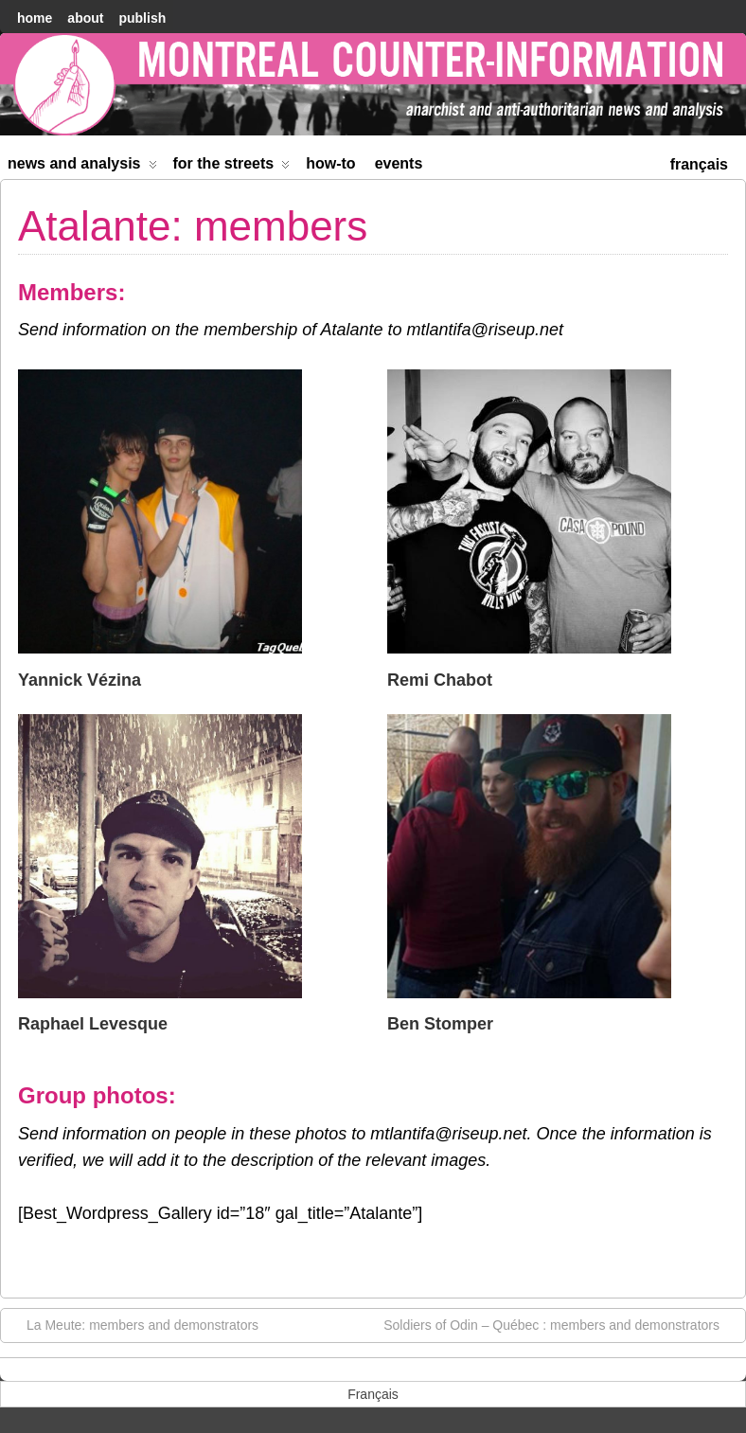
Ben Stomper (440, 1023)
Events (399, 163)
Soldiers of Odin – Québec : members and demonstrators (560, 1324)
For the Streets (232, 167)
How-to (330, 163)
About (85, 18)
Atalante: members (192, 226)
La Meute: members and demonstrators (133, 1324)
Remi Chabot (439, 680)
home (34, 18)
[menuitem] (699, 162)
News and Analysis (82, 167)
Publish (142, 18)
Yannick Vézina (79, 680)
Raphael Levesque (93, 1023)
